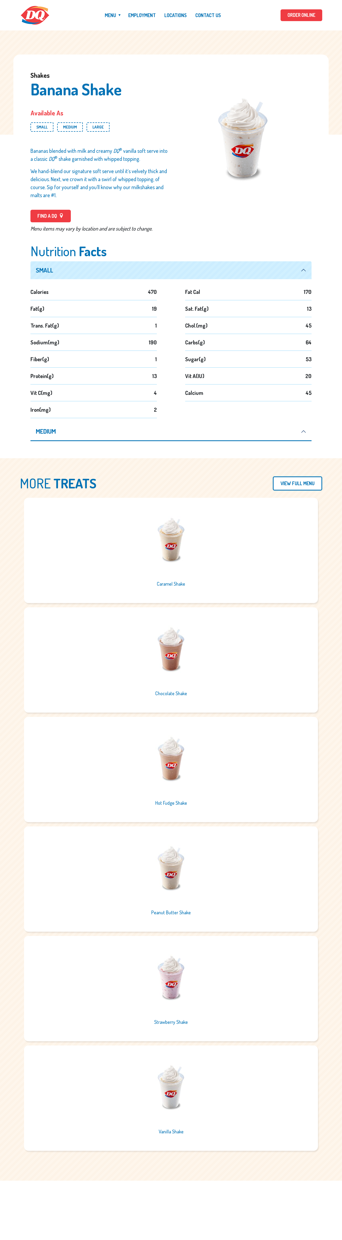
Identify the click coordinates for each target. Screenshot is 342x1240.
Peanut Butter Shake (171, 913)
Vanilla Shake (171, 1132)
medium (46, 431)
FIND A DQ (50, 216)
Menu (109, 15)
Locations (175, 15)
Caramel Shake (171, 584)
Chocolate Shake (171, 694)
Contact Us (207, 15)
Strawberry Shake (171, 1022)
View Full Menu (297, 484)
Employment (141, 15)
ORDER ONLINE (301, 15)
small (45, 270)
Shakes (40, 75)
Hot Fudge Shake (171, 803)
